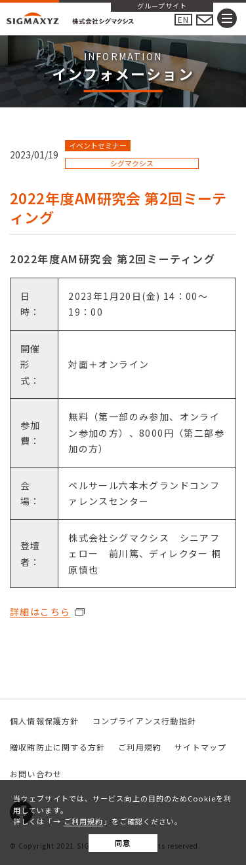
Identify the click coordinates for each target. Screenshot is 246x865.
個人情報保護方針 (44, 720)
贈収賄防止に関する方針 (57, 746)
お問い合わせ (36, 773)
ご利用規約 (84, 821)
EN (183, 19)
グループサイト (162, 6)
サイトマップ (200, 746)
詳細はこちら (40, 611)
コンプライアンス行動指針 (144, 720)
